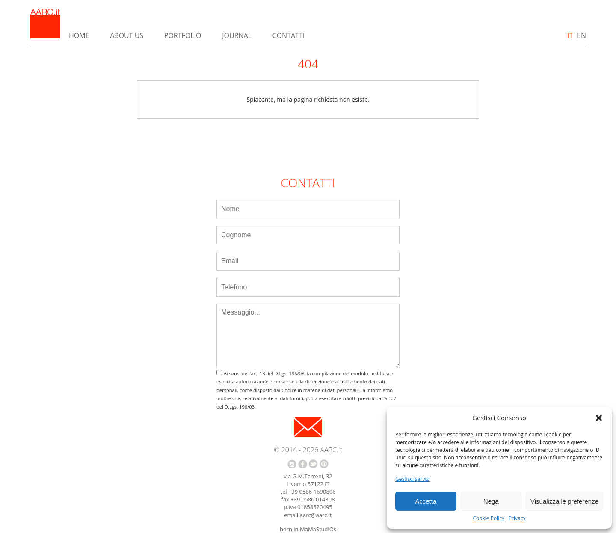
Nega (491, 501)
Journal (237, 35)
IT (570, 35)
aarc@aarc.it (316, 515)
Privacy (517, 518)
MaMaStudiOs (318, 529)
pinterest (324, 463)
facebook (302, 464)
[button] (599, 418)
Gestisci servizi (412, 479)
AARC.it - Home (45, 23)
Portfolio (182, 35)
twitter (313, 463)
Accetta (425, 501)
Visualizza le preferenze (564, 501)
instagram (291, 464)
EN (581, 35)
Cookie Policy (488, 518)
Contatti (288, 35)
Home (79, 35)
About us (126, 35)
